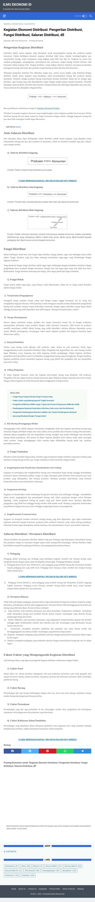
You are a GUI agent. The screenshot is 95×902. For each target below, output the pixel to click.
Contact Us (32, 893)
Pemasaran (12, 879)
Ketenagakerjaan (50, 874)
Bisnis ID (38, 870)
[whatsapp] (65, 749)
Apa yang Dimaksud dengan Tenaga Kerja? (29, 414)
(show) (18, 125)
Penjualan (28, 879)
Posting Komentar (36, 39)
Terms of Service (68, 893)
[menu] (7, 14)
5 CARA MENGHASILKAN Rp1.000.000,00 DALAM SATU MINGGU (47, 179)
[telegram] (82, 749)
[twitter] (30, 749)
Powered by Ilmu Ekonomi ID (53, 898)
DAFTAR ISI (11, 855)
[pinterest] (47, 749)
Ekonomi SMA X (54, 870)
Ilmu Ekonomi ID (18, 3)
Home (13, 893)
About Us (21, 893)
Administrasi (12, 870)
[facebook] (12, 749)
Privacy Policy (54, 893)
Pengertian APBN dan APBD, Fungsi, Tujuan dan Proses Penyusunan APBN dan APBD (46, 403)
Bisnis (26, 870)
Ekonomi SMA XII (13, 874)
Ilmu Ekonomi (32, 874)
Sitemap (80, 893)
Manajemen (69, 874)
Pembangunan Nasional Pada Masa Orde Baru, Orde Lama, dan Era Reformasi (43, 406)
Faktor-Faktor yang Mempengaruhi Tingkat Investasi (33, 399)
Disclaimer (43, 893)
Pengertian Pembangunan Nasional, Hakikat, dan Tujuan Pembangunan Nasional (45, 410)
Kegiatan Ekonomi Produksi (48, 106)
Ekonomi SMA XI (73, 870)
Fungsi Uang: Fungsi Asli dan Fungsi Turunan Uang (33, 395)
